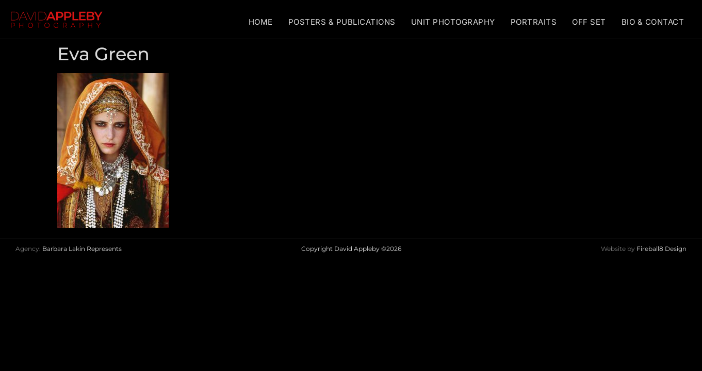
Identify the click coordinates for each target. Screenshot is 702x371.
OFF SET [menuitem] (589, 22)
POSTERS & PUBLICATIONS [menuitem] (342, 22)
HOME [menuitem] (261, 22)
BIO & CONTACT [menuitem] (653, 22)
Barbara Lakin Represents (82, 248)
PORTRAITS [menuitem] (534, 22)
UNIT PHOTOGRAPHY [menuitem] (453, 22)
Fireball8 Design (661, 248)
